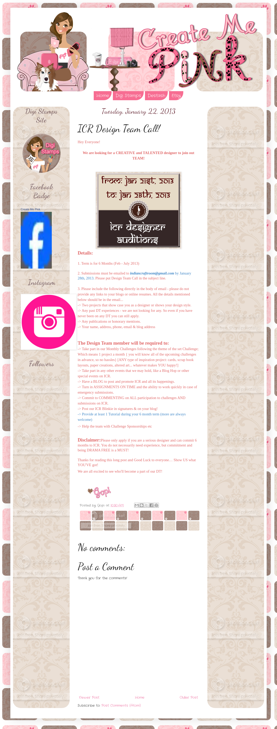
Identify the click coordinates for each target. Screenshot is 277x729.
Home (102, 95)
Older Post (189, 697)
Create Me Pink (30, 209)
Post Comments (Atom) (121, 705)
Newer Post (89, 697)
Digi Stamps (128, 95)
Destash (156, 95)
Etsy (176, 95)
